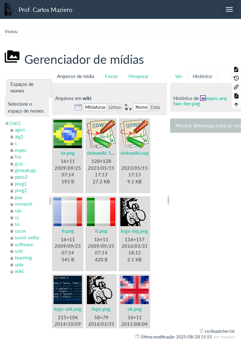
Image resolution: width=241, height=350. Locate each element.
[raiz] (15, 123)
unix (19, 264)
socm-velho (27, 237)
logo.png (101, 309)
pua (18, 197)
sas (18, 210)
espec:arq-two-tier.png (200, 100)
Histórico (202, 76)
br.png (68, 153)
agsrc (20, 129)
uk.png (135, 309)
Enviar (111, 76)
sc (17, 217)
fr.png (68, 231)
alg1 (19, 136)
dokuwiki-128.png (106, 153)
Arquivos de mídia (75, 76)
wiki (19, 271)
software (24, 244)
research (23, 204)
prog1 (21, 183)
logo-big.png (134, 231)
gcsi (19, 163)
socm (20, 231)
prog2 (21, 190)
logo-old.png (68, 309)
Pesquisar (138, 76)
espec (21, 150)
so (17, 224)
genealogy (25, 170)
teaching (23, 257)
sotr (19, 251)
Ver (178, 76)
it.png (101, 231)
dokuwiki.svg (135, 153)
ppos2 (21, 177)
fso (18, 156)
